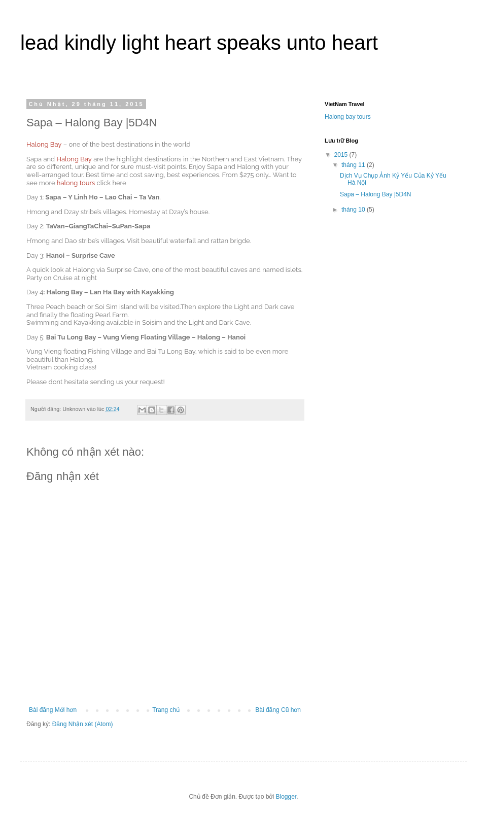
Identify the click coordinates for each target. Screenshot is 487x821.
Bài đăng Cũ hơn (278, 709)
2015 (342, 154)
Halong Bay (43, 144)
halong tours (76, 183)
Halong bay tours (348, 116)
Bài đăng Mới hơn (53, 709)
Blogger (286, 796)
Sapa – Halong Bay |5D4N (375, 194)
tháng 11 (354, 164)
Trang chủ (166, 709)
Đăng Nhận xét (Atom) (82, 724)
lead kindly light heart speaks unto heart (199, 42)
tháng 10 (354, 209)
